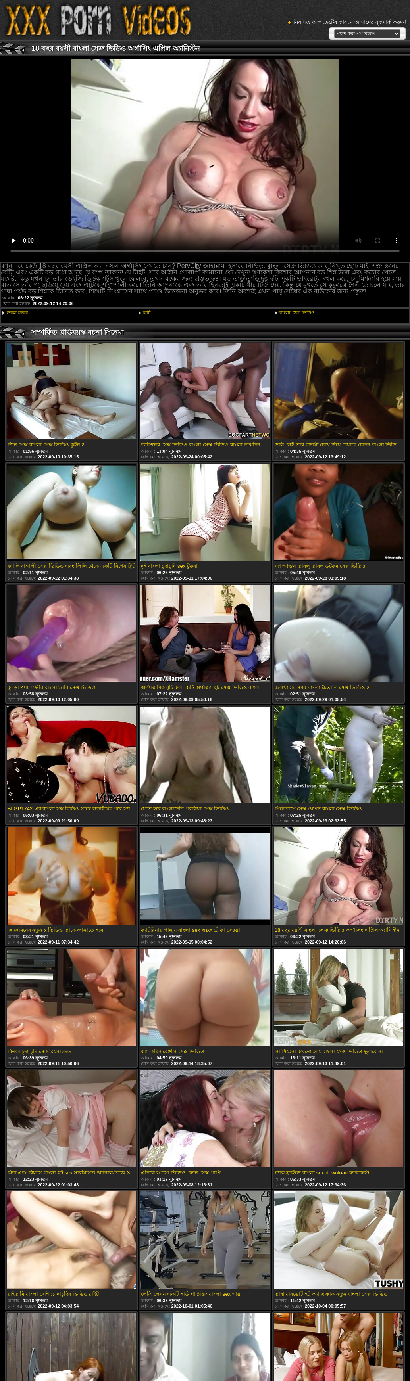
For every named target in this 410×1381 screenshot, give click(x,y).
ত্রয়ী (146, 313)
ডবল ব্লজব (17, 313)
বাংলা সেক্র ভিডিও (297, 313)
